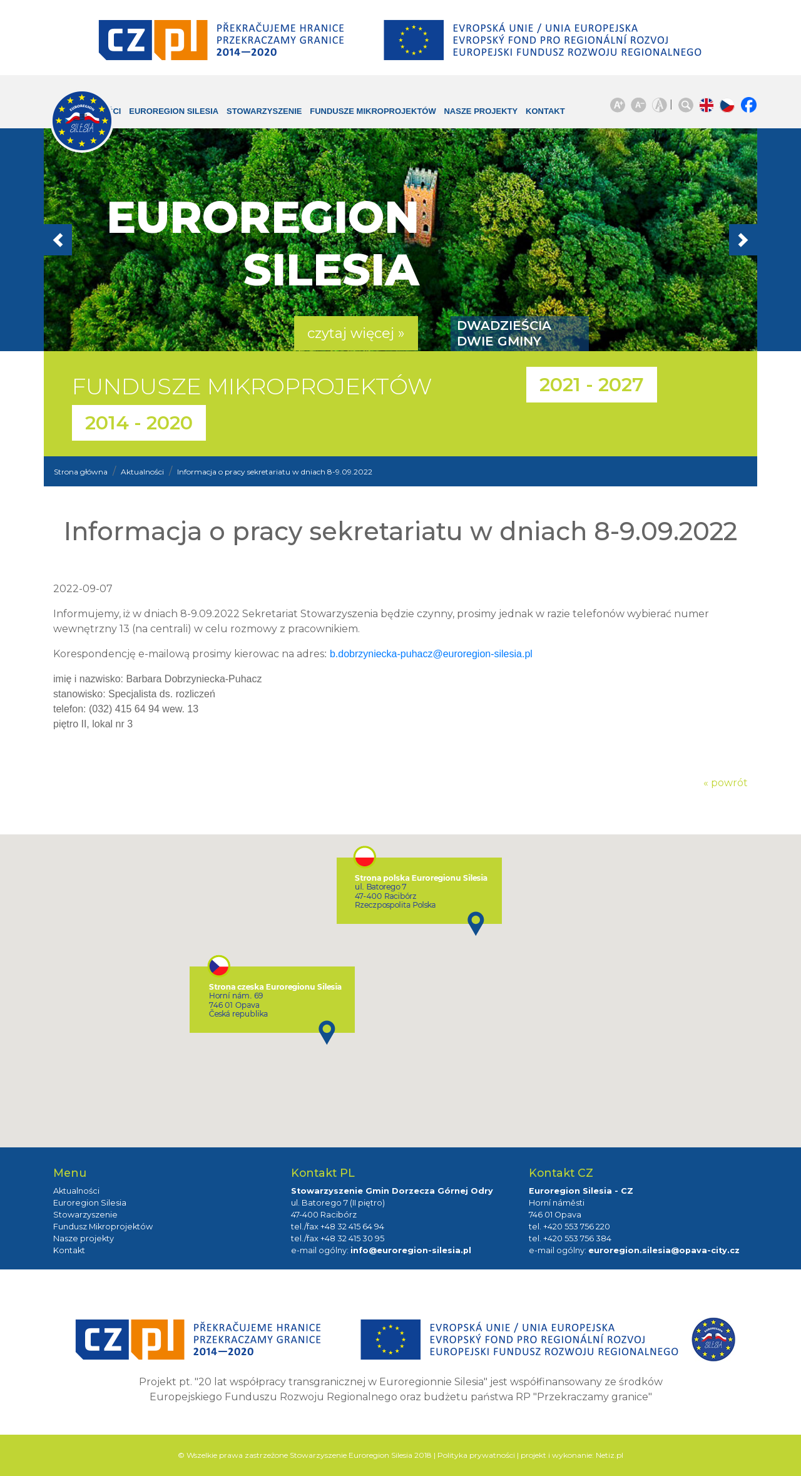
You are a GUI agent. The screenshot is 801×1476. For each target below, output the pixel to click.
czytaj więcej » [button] (356, 333)
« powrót (725, 783)
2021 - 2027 (591, 384)
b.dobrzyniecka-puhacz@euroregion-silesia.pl (431, 653)
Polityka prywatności (476, 1455)
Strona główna (81, 471)
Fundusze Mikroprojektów (352, 117)
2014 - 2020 (139, 422)
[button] (97, 239)
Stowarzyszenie (267, 111)
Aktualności (142, 471)
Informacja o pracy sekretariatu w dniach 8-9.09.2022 (274, 471)
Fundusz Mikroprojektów (103, 1226)
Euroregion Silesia (165, 117)
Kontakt (536, 111)
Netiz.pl (609, 1455)
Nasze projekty (461, 117)
